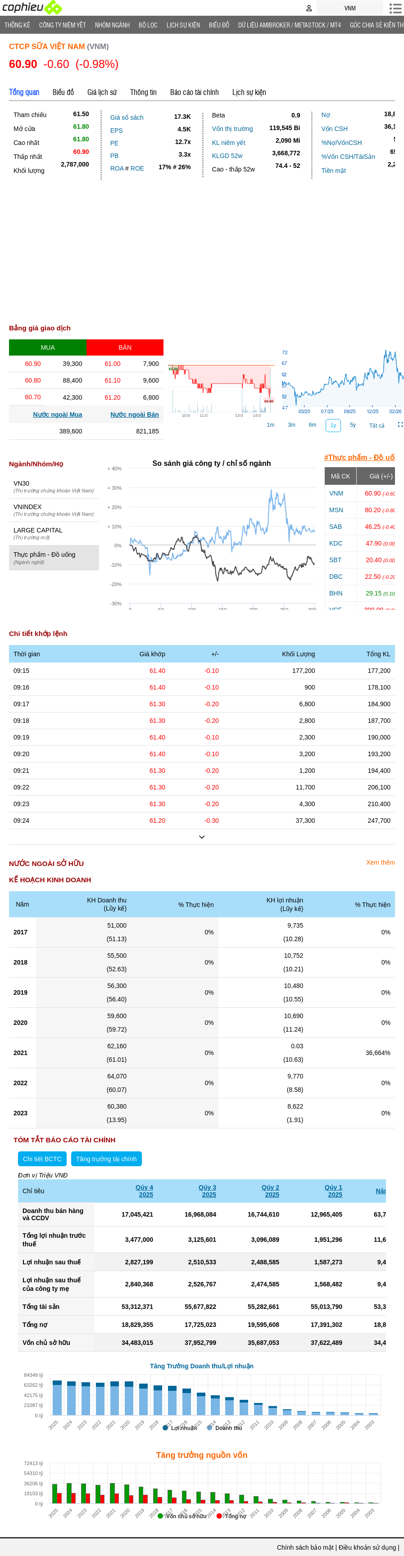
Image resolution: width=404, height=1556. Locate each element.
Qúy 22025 (270, 1191)
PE (114, 143)
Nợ (325, 114)
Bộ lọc (148, 25)
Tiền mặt (333, 170)
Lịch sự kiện (249, 92)
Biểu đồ (219, 25)
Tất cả (377, 426)
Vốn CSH (334, 128)
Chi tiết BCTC (42, 1159)
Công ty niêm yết (62, 25)
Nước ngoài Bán (134, 414)
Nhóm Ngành (112, 25)
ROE (137, 168)
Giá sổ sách (127, 117)
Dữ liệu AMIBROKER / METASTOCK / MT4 (289, 25)
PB (114, 155)
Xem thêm (380, 862)
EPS (116, 130)
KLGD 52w (227, 155)
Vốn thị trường (232, 128)
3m (291, 425)
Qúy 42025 (144, 1191)
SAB (335, 526)
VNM (336, 493)
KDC (336, 543)
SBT (335, 560)
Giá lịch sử (102, 92)
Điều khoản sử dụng (367, 1547)
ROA (117, 168)
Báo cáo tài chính (194, 92)
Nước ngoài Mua (57, 414)
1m (271, 425)
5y (353, 425)
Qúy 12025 (333, 1191)
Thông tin (143, 92)
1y (333, 425)
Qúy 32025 (207, 1191)
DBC (336, 576)
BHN (336, 593)
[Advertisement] (202, 248)
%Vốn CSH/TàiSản (348, 156)
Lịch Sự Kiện (183, 25)
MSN (336, 510)
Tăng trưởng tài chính (106, 1159)
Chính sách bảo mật (305, 1547)
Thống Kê (17, 25)
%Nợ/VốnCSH (341, 142)
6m (313, 425)
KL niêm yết (228, 142)
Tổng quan (24, 92)
